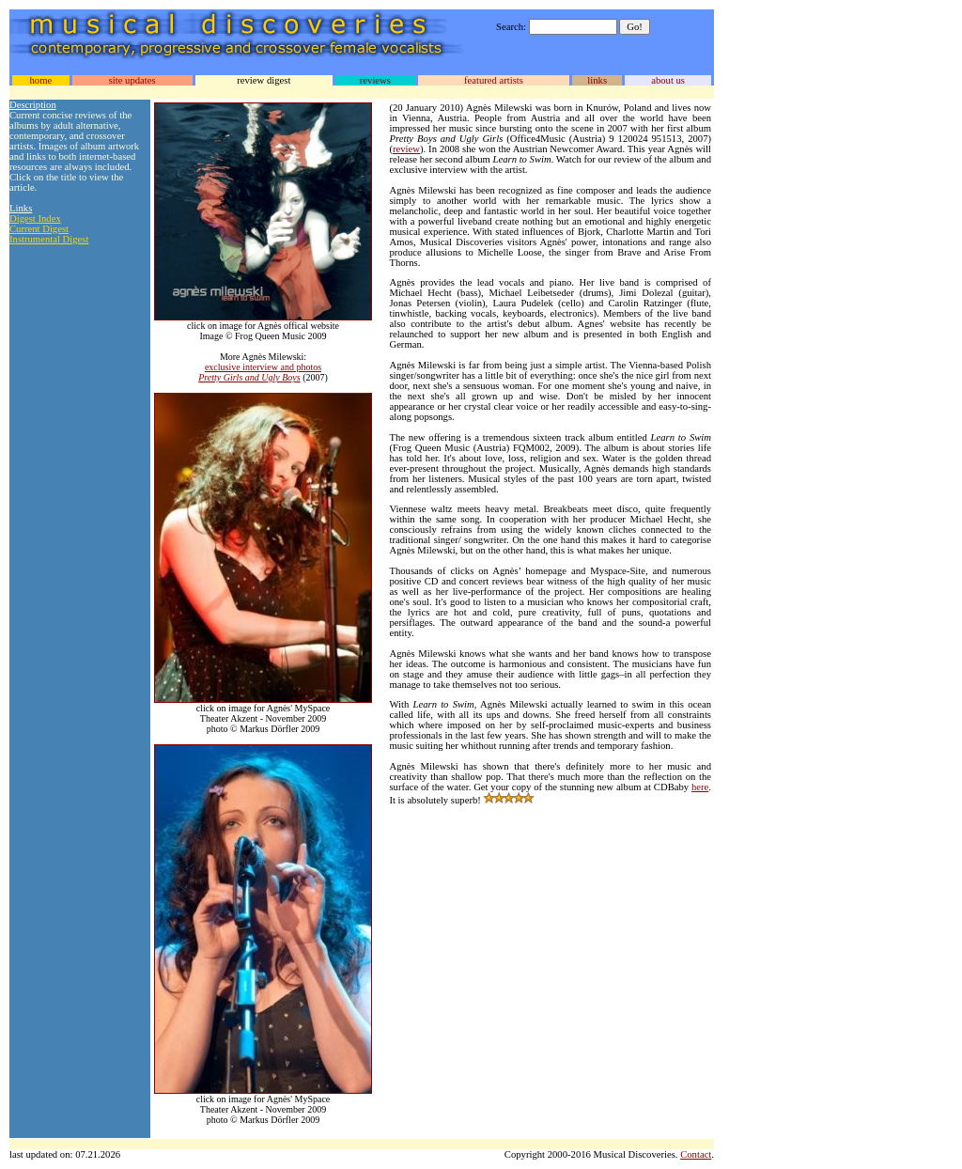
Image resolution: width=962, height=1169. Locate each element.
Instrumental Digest (48, 239)
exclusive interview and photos (263, 367)
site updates (132, 80)
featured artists (493, 80)
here (699, 787)
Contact (695, 1154)
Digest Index (35, 218)
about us (668, 80)
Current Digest (39, 229)
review (406, 149)
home (40, 80)
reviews (375, 80)
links (597, 80)
